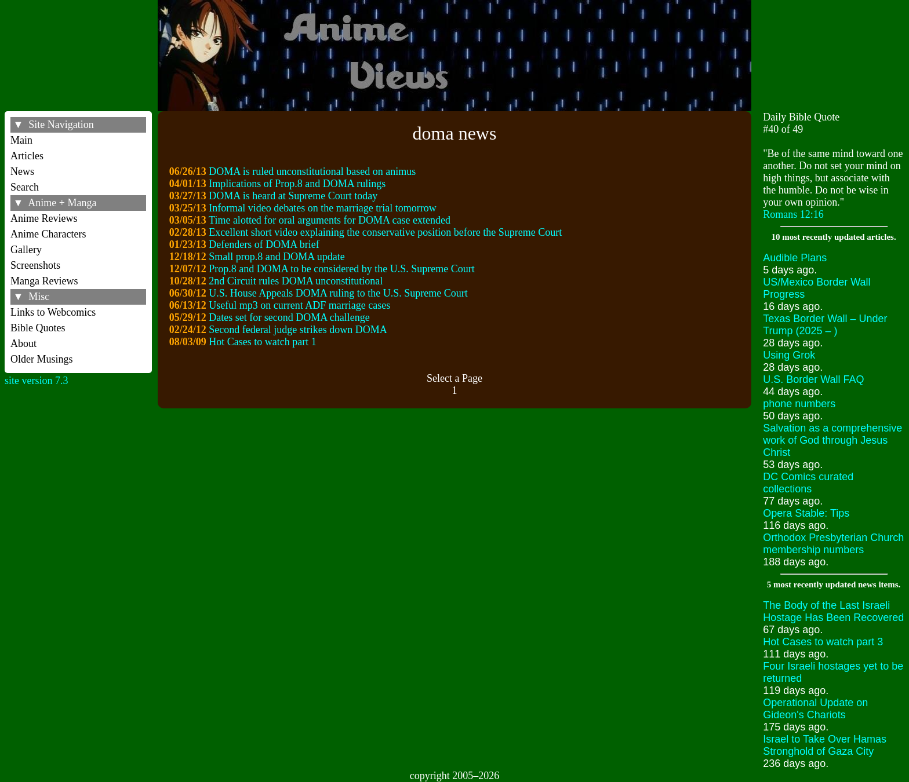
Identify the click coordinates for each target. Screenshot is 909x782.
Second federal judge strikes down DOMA (298, 329)
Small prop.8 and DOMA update (276, 256)
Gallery (26, 249)
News (22, 171)
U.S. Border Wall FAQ (813, 379)
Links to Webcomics (53, 312)
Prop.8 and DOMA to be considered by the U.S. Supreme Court (341, 269)
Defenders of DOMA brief (264, 244)
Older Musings (41, 359)
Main (21, 140)
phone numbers (799, 404)
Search (24, 187)
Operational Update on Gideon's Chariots (815, 709)
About (23, 343)
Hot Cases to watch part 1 (262, 342)
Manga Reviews (44, 281)
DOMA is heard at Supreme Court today (293, 196)
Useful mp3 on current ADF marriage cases (299, 305)
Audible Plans (795, 258)
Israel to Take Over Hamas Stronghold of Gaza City (824, 745)
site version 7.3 (36, 380)
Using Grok (789, 355)
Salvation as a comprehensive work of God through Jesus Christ (832, 440)
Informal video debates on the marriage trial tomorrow (322, 208)
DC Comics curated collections (808, 483)
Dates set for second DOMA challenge (289, 317)
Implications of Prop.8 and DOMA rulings (297, 183)
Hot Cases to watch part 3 (823, 642)
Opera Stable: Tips (806, 513)
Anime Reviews (43, 218)
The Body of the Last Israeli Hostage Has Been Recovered (833, 611)
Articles (26, 156)
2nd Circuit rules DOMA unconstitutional (296, 281)
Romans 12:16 (793, 214)
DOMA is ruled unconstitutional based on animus (312, 171)
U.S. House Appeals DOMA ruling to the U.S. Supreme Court (338, 293)
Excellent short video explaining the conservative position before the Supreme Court (385, 232)
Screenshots (35, 265)
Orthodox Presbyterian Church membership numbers (833, 544)
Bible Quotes (38, 328)
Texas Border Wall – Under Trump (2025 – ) (825, 325)
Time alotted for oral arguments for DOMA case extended (329, 220)
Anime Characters (48, 234)
